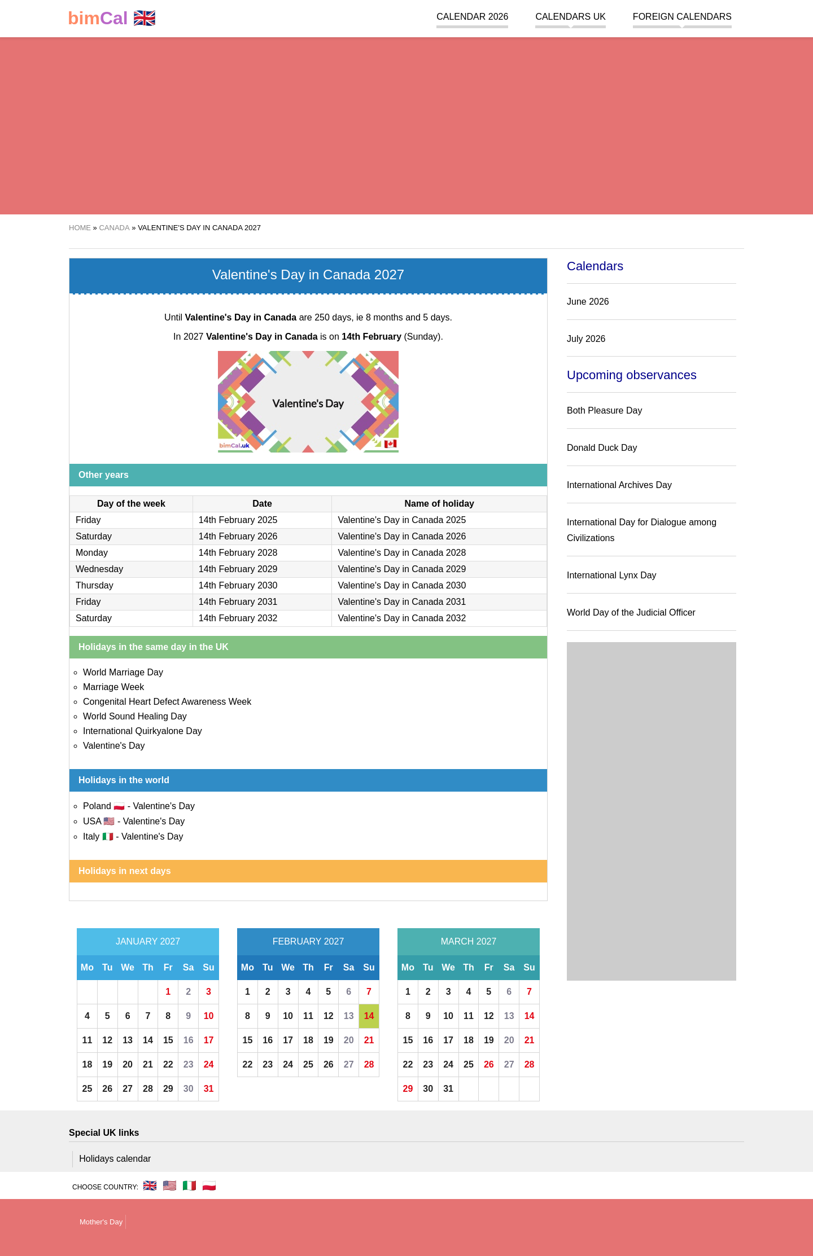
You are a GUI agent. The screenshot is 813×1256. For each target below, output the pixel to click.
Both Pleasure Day (604, 410)
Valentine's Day (114, 745)
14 (148, 1040)
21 (148, 1064)
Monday (92, 552)
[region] (406, 124)
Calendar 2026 (472, 16)
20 (128, 1064)
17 (209, 1040)
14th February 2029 (238, 569)
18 (87, 1064)
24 (209, 1064)
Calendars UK (570, 16)
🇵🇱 (209, 1185)
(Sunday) (391, 336)
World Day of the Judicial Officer (631, 612)
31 (209, 1088)
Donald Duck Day (602, 448)
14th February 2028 (238, 552)
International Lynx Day (612, 575)
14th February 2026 (238, 536)
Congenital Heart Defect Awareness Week (167, 701)
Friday (88, 520)
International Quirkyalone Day (142, 731)
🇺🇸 (170, 1185)
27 (128, 1088)
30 (188, 1088)
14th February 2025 (238, 520)
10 (209, 1016)
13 (128, 1040)
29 (168, 1088)
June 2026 (588, 301)
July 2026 (586, 339)
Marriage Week (113, 687)
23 (188, 1064)
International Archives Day (619, 485)
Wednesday (99, 569)
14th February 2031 (238, 602)
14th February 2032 (238, 618)
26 (107, 1088)
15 (168, 1040)
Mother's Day (101, 1222)
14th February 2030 (238, 585)
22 (168, 1064)
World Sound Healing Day (135, 716)
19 (107, 1064)
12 (107, 1040)
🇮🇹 (189, 1185)
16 (188, 1040)
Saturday (94, 536)
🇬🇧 (112, 18)
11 (87, 1040)
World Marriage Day (123, 672)
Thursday (94, 585)
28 (148, 1088)
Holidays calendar (115, 1158)
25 (87, 1088)
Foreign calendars (682, 16)
